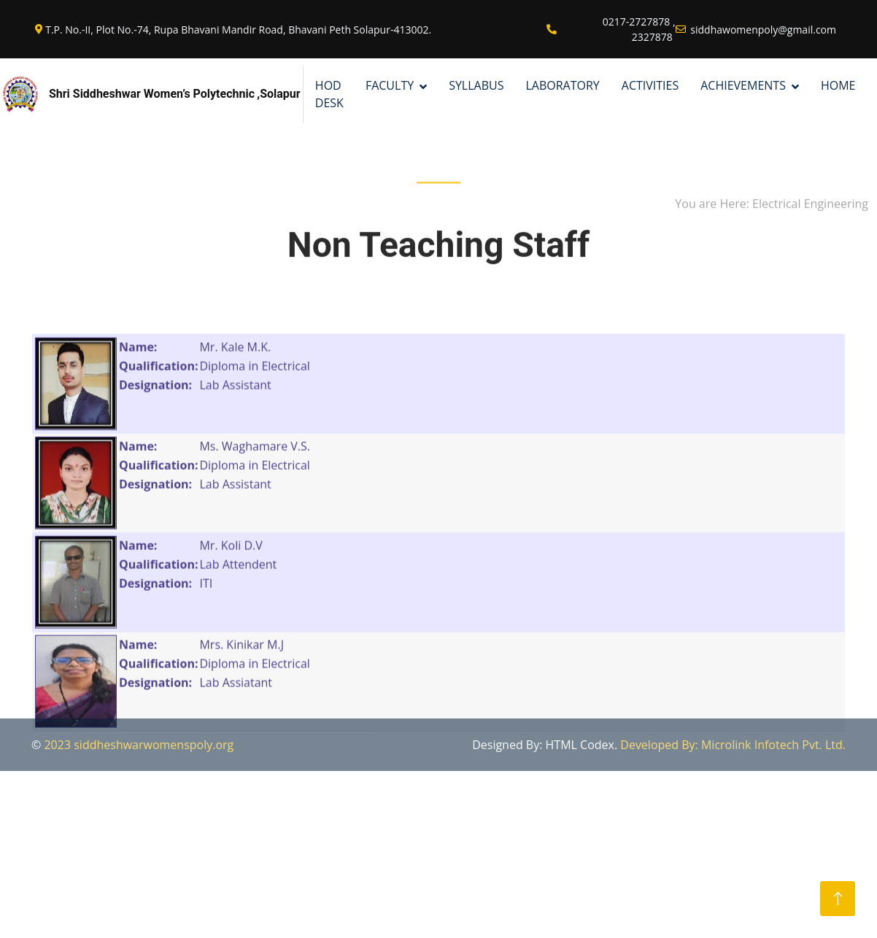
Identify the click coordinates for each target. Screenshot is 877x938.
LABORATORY (562, 85)
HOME (838, 85)
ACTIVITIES (650, 85)
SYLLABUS (476, 85)
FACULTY (390, 85)
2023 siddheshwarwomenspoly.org (138, 745)
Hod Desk (329, 94)
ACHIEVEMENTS (743, 85)
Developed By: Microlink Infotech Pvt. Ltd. (733, 745)
